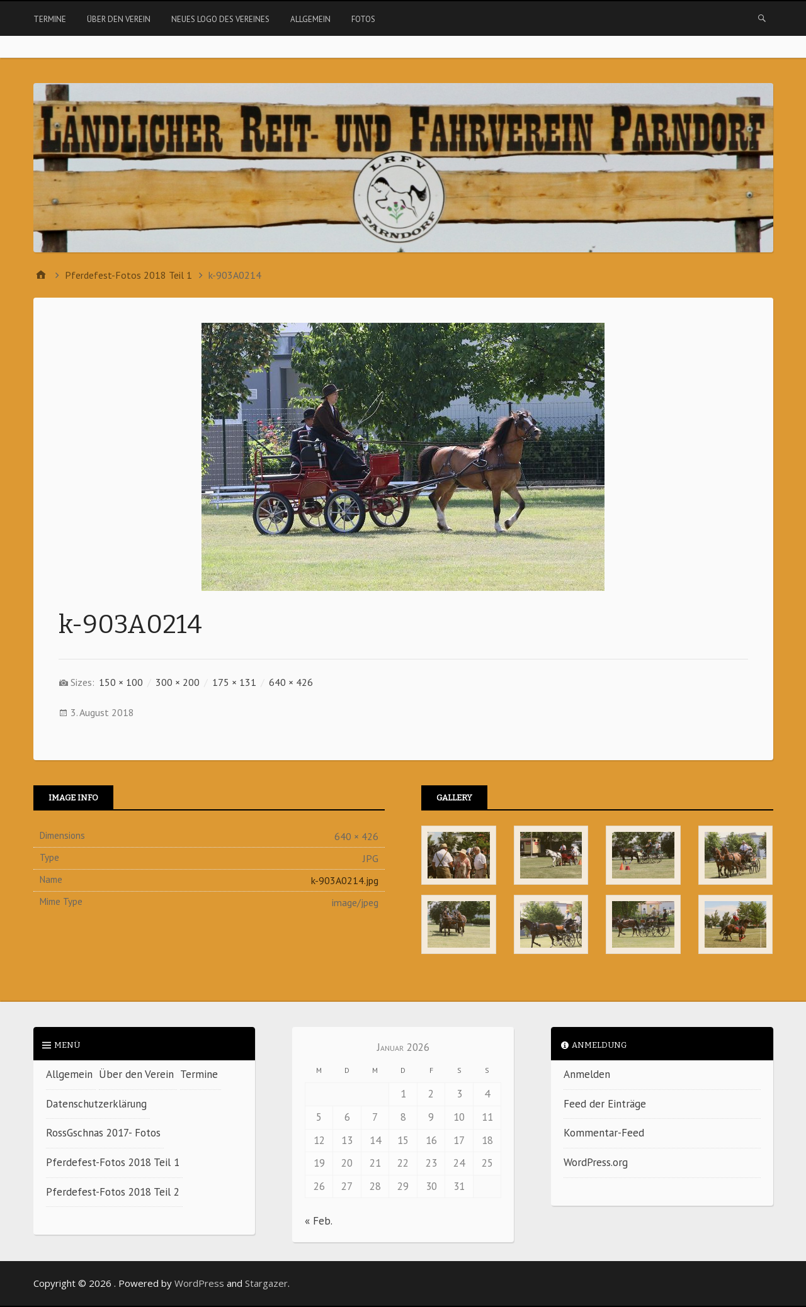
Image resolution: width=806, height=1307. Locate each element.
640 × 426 (291, 682)
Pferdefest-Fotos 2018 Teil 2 (112, 1192)
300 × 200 (178, 682)
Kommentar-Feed (604, 1133)
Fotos (363, 19)
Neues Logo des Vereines (220, 19)
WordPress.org (596, 1162)
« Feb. (318, 1221)
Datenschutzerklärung (96, 1104)
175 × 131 (234, 682)
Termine (49, 19)
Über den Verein (118, 19)
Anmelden (587, 1074)
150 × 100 (121, 682)
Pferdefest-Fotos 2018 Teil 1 (112, 1162)
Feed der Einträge (605, 1104)
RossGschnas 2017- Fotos (103, 1133)
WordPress (199, 1283)
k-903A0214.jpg (344, 880)
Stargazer (266, 1283)
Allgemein (310, 19)
